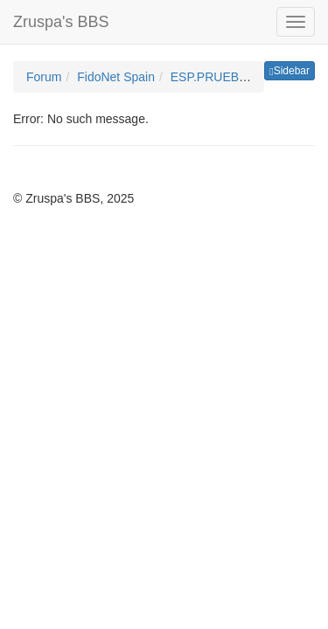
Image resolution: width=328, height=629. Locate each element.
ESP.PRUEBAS (213, 77)
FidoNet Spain (116, 77)
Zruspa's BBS (60, 22)
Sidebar (289, 71)
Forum (43, 77)
